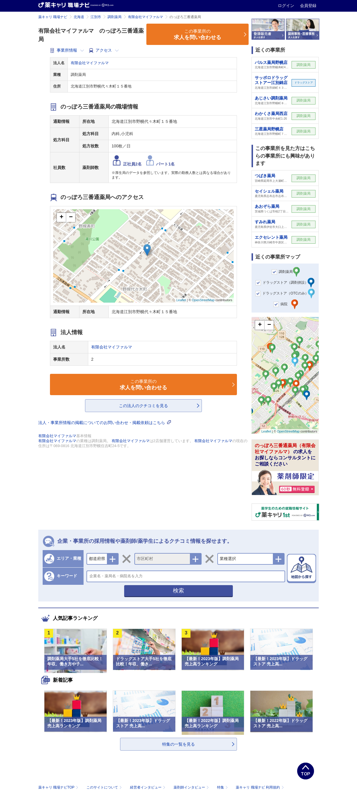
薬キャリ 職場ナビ (52, 17)
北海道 (79, 17)
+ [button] (61, 217)
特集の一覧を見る (178, 744)
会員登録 (308, 5)
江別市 (96, 17)
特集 (223, 787)
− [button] (71, 217)
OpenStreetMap (203, 300)
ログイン (286, 5)
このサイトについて (104, 787)
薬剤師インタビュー (192, 787)
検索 (178, 590)
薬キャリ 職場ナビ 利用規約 (260, 787)
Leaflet (181, 300)
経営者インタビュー (148, 787)
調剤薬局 (115, 17)
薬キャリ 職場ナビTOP (58, 787)
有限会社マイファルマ (145, 17)
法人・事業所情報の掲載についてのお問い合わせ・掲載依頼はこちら (104, 422)
